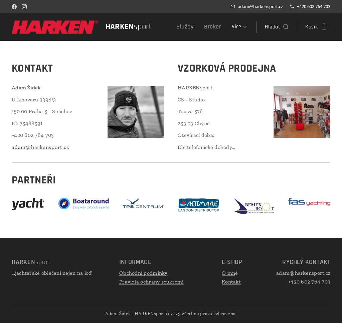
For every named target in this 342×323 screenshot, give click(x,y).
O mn (228, 273)
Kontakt (231, 281)
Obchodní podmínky (143, 273)
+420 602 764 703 (313, 6)
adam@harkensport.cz (260, 6)
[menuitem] (190, 27)
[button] (276, 27)
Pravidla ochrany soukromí (151, 281)
